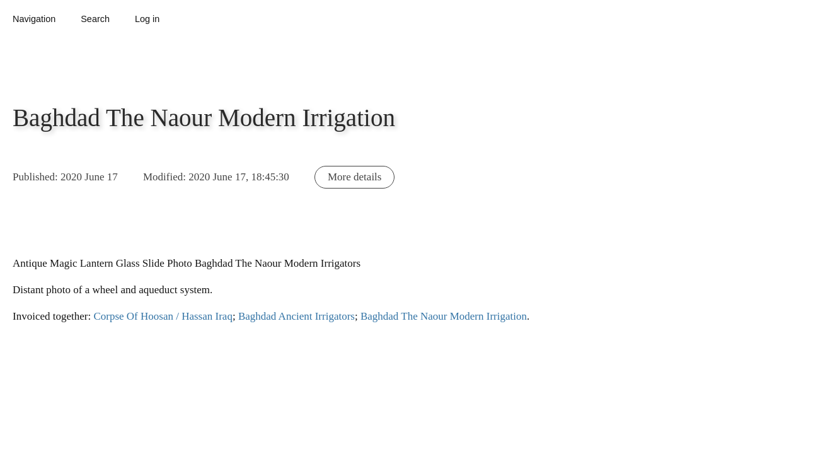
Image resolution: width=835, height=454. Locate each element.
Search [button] (95, 19)
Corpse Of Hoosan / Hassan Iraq (162, 316)
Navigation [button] (34, 19)
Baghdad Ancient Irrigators (296, 316)
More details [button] (354, 177)
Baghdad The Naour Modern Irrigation (443, 316)
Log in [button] (147, 19)
